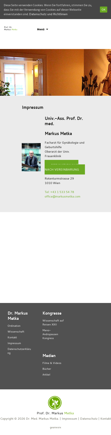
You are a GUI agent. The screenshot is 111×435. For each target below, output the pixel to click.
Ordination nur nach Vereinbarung (62, 167)
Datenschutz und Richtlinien (48, 14)
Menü (40, 29)
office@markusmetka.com (62, 196)
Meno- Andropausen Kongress (50, 334)
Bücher (46, 368)
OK (104, 9)
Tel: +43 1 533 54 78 (59, 192)
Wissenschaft (16, 331)
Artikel (46, 374)
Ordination (14, 325)
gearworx (55, 427)
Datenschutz (89, 418)
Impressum (14, 343)
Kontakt (12, 337)
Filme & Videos (51, 363)
